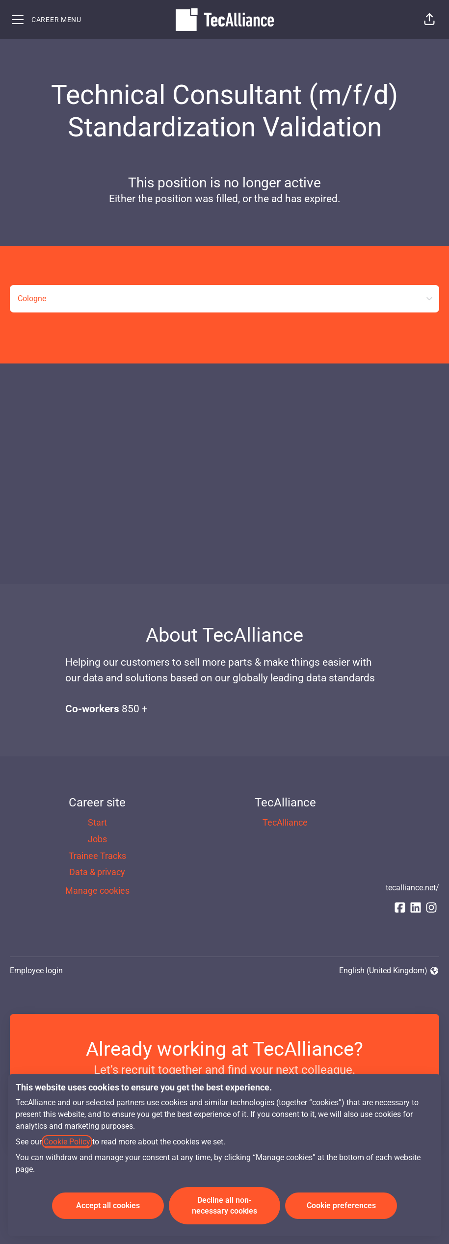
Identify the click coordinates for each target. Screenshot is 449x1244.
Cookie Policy (67, 1141)
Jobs (97, 839)
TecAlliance (285, 822)
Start (97, 822)
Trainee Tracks (97, 856)
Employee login (36, 970)
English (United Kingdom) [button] (389, 971)
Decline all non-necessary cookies (224, 1205)
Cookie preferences (341, 1205)
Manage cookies (97, 890)
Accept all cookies (108, 1205)
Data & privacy (97, 872)
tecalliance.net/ (412, 887)
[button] (429, 19)
